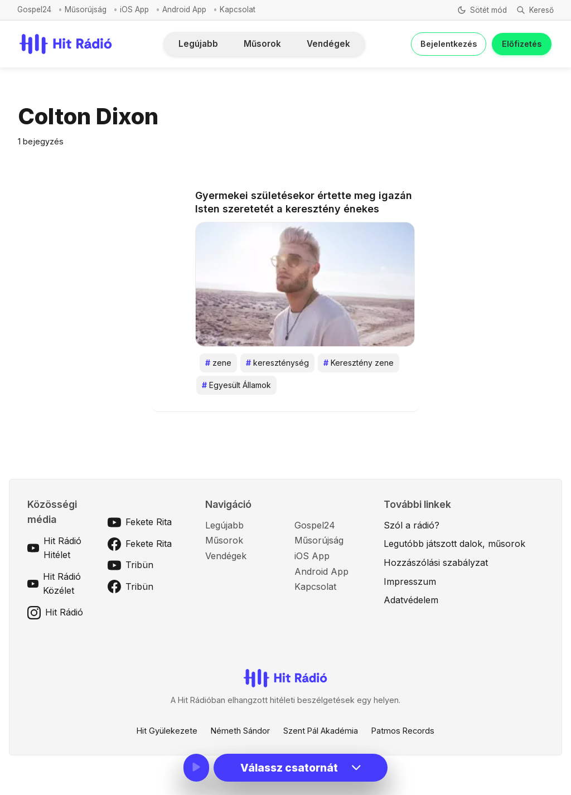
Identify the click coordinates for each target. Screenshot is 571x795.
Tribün (130, 565)
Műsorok (262, 43)
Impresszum (410, 581)
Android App (184, 9)
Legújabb (198, 43)
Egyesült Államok (236, 385)
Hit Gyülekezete (167, 730)
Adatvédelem (411, 599)
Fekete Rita (140, 522)
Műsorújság (86, 9)
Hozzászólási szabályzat (436, 562)
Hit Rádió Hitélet (54, 548)
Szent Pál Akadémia (320, 730)
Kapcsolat (237, 9)
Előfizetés (521, 44)
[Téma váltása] (481, 10)
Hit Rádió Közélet (54, 584)
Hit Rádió (55, 612)
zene (218, 363)
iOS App (134, 9)
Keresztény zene (358, 363)
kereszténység (277, 363)
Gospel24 (34, 9)
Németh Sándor (240, 730)
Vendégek (328, 43)
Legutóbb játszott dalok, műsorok (454, 543)
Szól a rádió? (411, 525)
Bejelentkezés (448, 44)
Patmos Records (402, 730)
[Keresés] (534, 10)
